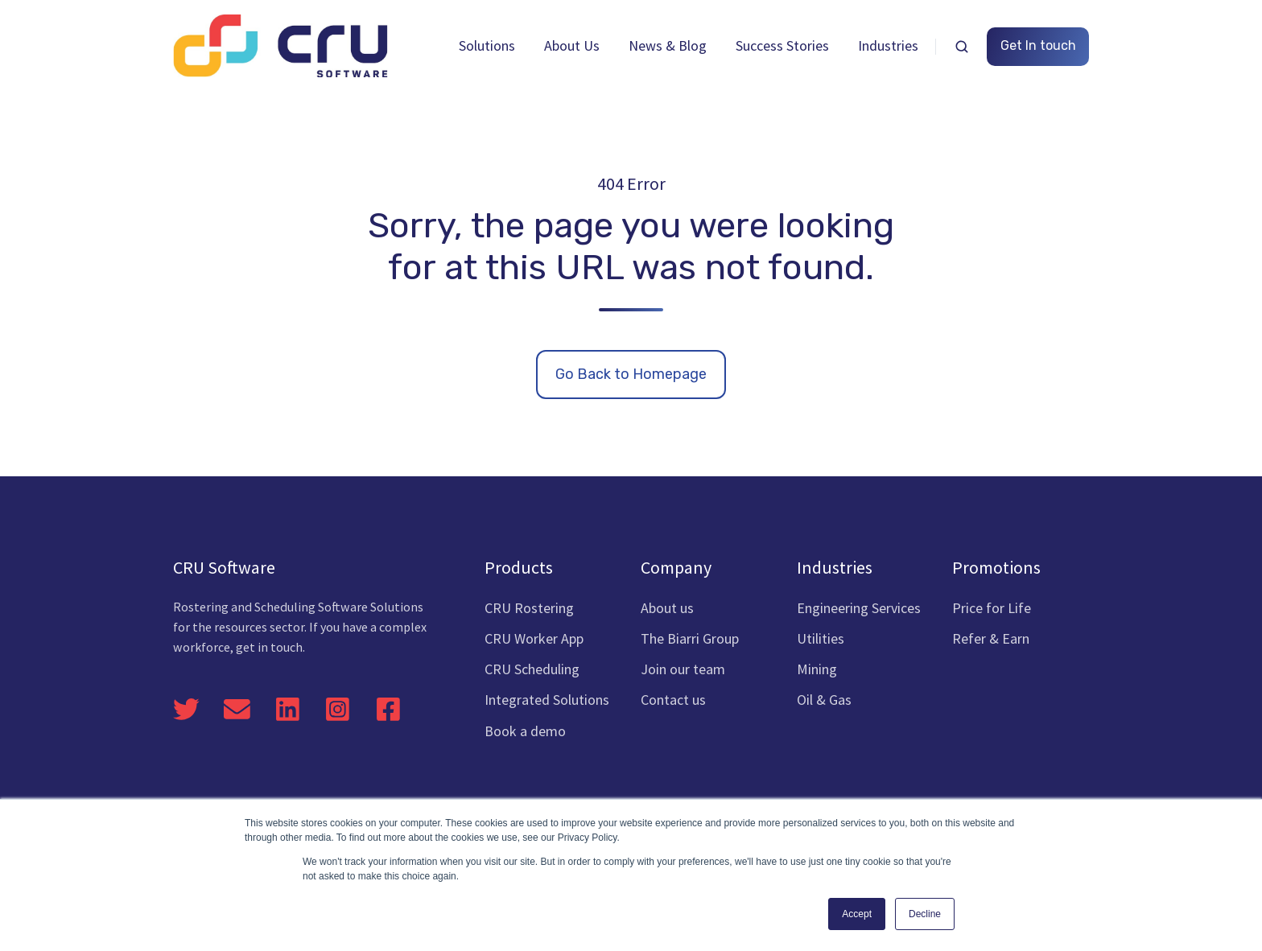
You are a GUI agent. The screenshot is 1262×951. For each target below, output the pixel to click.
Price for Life (991, 608)
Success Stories (782, 45)
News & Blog (668, 45)
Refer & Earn (990, 638)
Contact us (673, 699)
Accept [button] (857, 914)
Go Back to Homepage (631, 374)
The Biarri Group (690, 638)
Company (676, 567)
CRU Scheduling (532, 669)
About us (667, 608)
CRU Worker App (534, 638)
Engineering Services (859, 608)
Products (519, 567)
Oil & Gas (824, 699)
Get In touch (1038, 45)
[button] (962, 47)
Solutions (487, 45)
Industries (888, 45)
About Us (572, 45)
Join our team (683, 669)
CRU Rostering (529, 608)
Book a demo (525, 731)
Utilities (820, 638)
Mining (817, 669)
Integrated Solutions (547, 699)
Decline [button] (925, 914)
